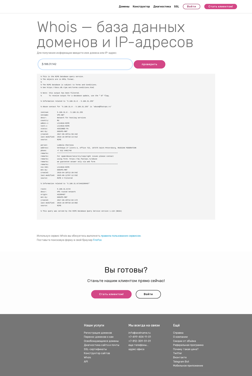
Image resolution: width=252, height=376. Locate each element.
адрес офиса (136, 349)
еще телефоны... (138, 345)
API (86, 361)
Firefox (97, 239)
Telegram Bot (181, 361)
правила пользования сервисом (121, 235)
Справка (178, 332)
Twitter (177, 353)
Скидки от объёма (184, 341)
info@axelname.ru (139, 332)
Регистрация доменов (98, 332)
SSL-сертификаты (95, 349)
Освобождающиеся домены (101, 341)
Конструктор (141, 6)
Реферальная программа (188, 345)
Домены (124, 6)
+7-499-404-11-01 (139, 336)
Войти (191, 6)
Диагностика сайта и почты (101, 345)
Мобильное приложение (188, 365)
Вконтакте (180, 357)
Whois (87, 357)
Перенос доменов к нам (98, 336)
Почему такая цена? (185, 349)
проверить (149, 64)
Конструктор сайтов (97, 353)
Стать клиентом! (220, 6)
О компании (180, 336)
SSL (176, 6)
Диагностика (162, 6)
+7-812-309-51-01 (139, 341)
